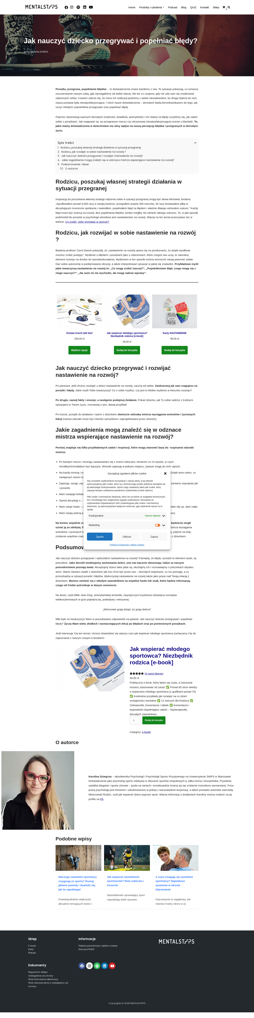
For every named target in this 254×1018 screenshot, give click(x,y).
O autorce (71, 168)
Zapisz (154, 536)
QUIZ (193, 7)
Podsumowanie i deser (75, 164)
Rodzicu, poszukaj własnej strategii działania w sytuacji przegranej (101, 147)
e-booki (146, 731)
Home (132, 7)
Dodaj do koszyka (154, 720)
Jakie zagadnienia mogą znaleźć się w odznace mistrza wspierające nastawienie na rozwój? (118, 160)
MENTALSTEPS (39, 51)
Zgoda (100, 536)
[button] (165, 473)
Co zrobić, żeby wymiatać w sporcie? (87, 221)
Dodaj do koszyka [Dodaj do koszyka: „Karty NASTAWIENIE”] (174, 350)
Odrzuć (127, 536)
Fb (101, 798)
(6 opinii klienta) (153, 673)
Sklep (216, 7)
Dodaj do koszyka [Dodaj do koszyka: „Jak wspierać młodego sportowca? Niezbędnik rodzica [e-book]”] (127, 350)
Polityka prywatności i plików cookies (127, 545)
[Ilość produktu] (135, 720)
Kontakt (204, 7)
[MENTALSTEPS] (41, 6)
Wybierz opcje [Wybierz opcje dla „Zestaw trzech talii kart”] (79, 350)
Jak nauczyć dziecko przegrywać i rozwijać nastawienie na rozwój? (102, 156)
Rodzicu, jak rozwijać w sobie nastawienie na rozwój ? (93, 151)
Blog (184, 7)
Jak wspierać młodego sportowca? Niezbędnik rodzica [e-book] (161, 655)
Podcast (173, 7)
